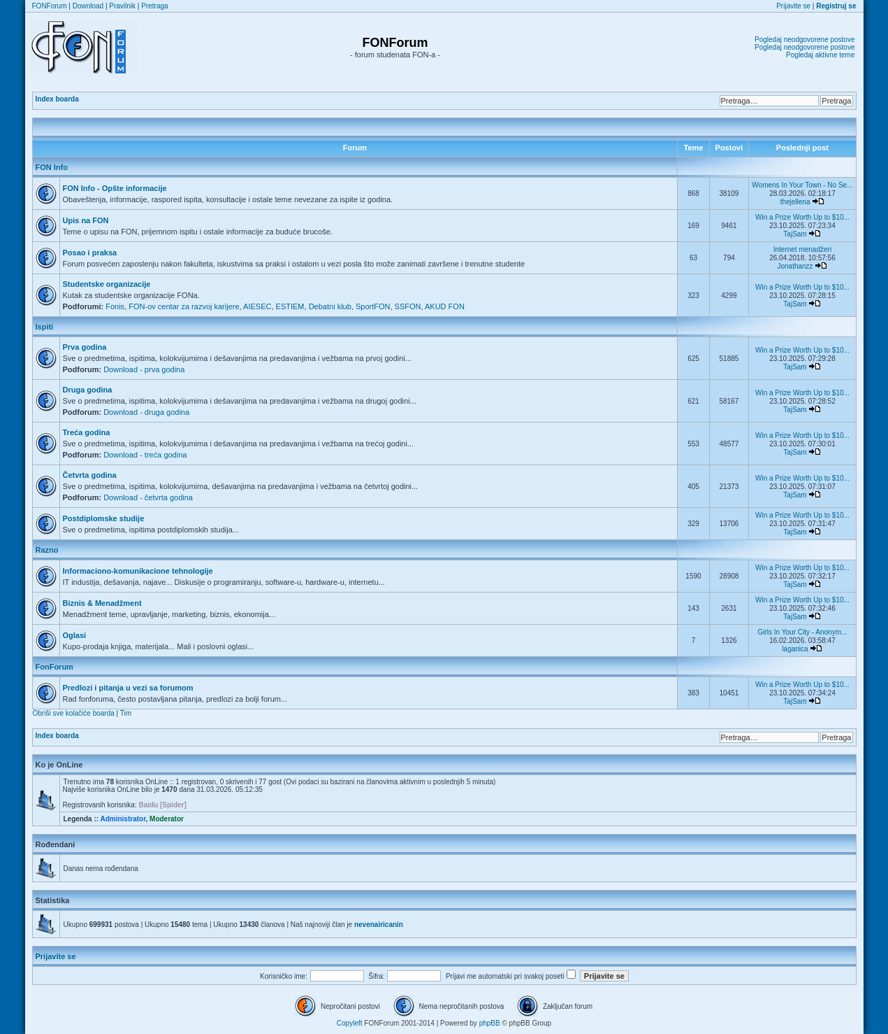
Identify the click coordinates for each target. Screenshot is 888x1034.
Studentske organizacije (107, 284)
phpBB (489, 1023)
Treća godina (86, 432)
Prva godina (85, 347)
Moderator (167, 819)
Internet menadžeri (802, 249)
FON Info (52, 167)
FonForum (54, 667)
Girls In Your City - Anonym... (802, 632)
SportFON (373, 306)
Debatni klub (330, 306)
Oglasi (75, 635)
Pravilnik (122, 6)
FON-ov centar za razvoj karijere (184, 306)
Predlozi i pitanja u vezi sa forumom (128, 688)
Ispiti (45, 327)
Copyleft (350, 1023)
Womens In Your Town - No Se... (802, 185)
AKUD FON (445, 306)
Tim (125, 713)
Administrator (122, 819)
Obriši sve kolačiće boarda (74, 713)
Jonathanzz (795, 266)
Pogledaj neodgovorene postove (804, 39)
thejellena (795, 202)
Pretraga (154, 6)
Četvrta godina (90, 475)
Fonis (114, 306)
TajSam (794, 234)
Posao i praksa (90, 252)
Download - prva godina (143, 369)
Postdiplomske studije (104, 518)
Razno (47, 550)
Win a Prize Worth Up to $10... (802, 217)
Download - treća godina (145, 455)
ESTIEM (290, 306)
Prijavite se (793, 6)
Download (88, 6)
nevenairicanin (378, 924)
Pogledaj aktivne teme (820, 55)
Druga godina (87, 389)
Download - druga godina (146, 412)
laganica (795, 649)
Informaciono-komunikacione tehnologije (138, 571)
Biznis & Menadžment (102, 603)
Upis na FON (86, 220)
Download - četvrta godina (148, 497)
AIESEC (257, 306)
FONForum (49, 6)
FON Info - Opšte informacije (115, 188)
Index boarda (57, 99)
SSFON (408, 306)
